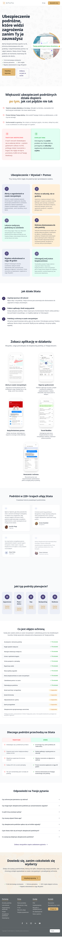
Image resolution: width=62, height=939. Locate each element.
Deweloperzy (5, 918)
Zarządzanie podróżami (5, 914)
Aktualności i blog (22, 905)
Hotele (4, 911)
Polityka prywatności (23, 912)
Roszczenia (51, 903)
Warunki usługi (21, 910)
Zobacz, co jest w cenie (22, 73)
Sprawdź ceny (54, 3)
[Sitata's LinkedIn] (35, 923)
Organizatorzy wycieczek (6, 908)
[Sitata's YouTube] (40, 923)
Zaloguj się (53, 909)
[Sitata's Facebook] (22, 923)
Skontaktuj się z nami (54, 905)
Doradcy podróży (6, 903)
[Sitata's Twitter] (27, 923)
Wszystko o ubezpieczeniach (37, 908)
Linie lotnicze (5, 905)
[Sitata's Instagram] (31, 923)
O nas (43, 3)
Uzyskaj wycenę (9, 72)
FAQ (34, 903)
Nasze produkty (21, 903)
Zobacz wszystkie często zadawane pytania (31, 844)
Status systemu (37, 914)
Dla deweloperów (37, 911)
